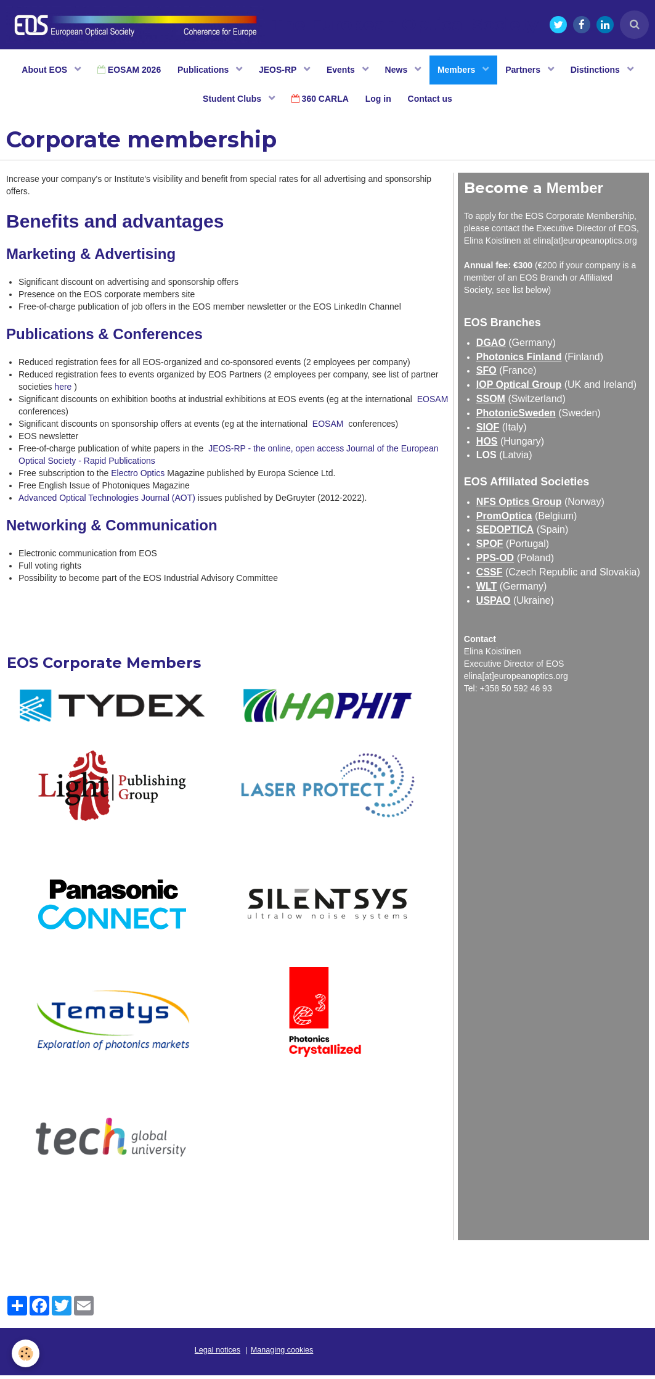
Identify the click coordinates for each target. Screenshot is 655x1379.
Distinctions (604, 71)
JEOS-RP (277, 71)
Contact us (432, 102)
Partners (530, 71)
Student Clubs (230, 102)
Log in (379, 102)
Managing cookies (282, 1353)
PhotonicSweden (516, 416)
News (399, 71)
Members (461, 71)
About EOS (38, 71)
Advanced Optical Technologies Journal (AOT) (106, 501)
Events (342, 71)
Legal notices (217, 1353)
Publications (200, 71)
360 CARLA (319, 102)
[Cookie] (26, 1353)
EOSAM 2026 (123, 71)
